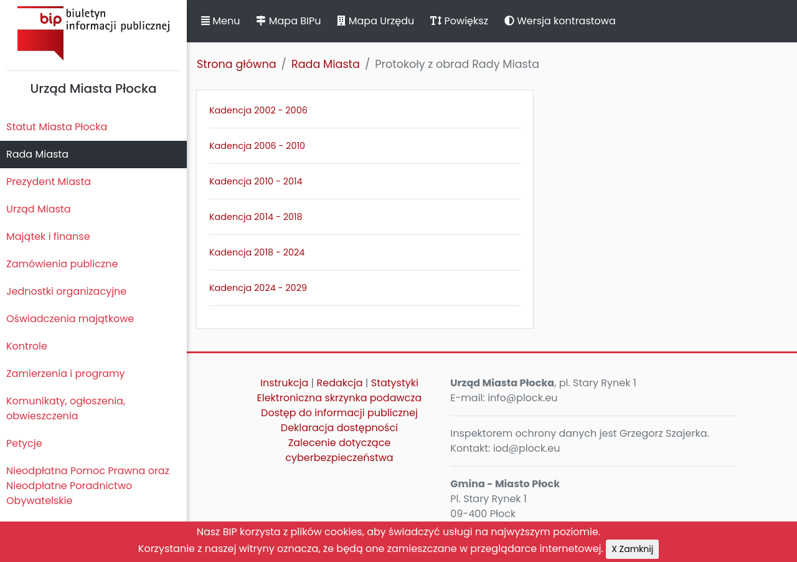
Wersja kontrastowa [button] (560, 21)
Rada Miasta (37, 154)
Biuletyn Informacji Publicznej (93, 33)
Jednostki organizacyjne (66, 291)
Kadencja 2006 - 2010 (257, 146)
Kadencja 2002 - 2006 (258, 110)
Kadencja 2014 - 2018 (256, 217)
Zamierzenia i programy (65, 373)
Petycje (24, 443)
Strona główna (236, 64)
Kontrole (26, 346)
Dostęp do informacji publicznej (339, 413)
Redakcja (340, 383)
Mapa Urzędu (375, 21)
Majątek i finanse (48, 236)
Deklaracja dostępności (339, 428)
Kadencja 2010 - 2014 (256, 181)
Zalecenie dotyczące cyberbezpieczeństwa (339, 450)
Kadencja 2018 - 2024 (256, 252)
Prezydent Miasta (48, 181)
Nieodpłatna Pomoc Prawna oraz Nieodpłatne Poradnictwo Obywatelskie (87, 486)
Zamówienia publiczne (62, 264)
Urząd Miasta (38, 209)
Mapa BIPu (288, 21)
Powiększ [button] (459, 21)
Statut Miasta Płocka (56, 127)
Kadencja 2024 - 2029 (258, 288)
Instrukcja (284, 383)
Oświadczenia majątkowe (70, 319)
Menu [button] (220, 21)
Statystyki (394, 383)
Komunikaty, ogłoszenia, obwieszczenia (65, 408)
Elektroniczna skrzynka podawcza (339, 398)
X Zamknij (632, 549)
